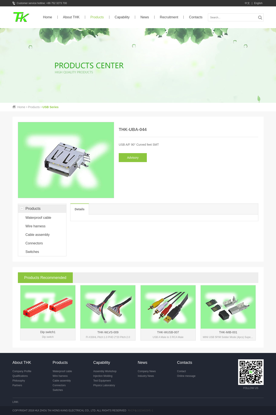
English (258, 3)
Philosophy (19, 380)
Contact (181, 371)
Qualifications (20, 375)
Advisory (133, 157)
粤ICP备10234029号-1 (140, 410)
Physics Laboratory (104, 385)
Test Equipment (102, 380)
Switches (32, 252)
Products (97, 17)
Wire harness (36, 226)
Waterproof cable (38, 217)
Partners (17, 385)
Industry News (146, 375)
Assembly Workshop (104, 371)
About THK (71, 17)
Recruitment (169, 17)
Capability (122, 17)
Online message (186, 375)
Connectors (34, 243)
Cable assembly (38, 235)
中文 (247, 3)
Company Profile (22, 371)
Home (47, 17)
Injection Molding (102, 375)
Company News (147, 371)
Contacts (195, 17)
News (144, 17)
